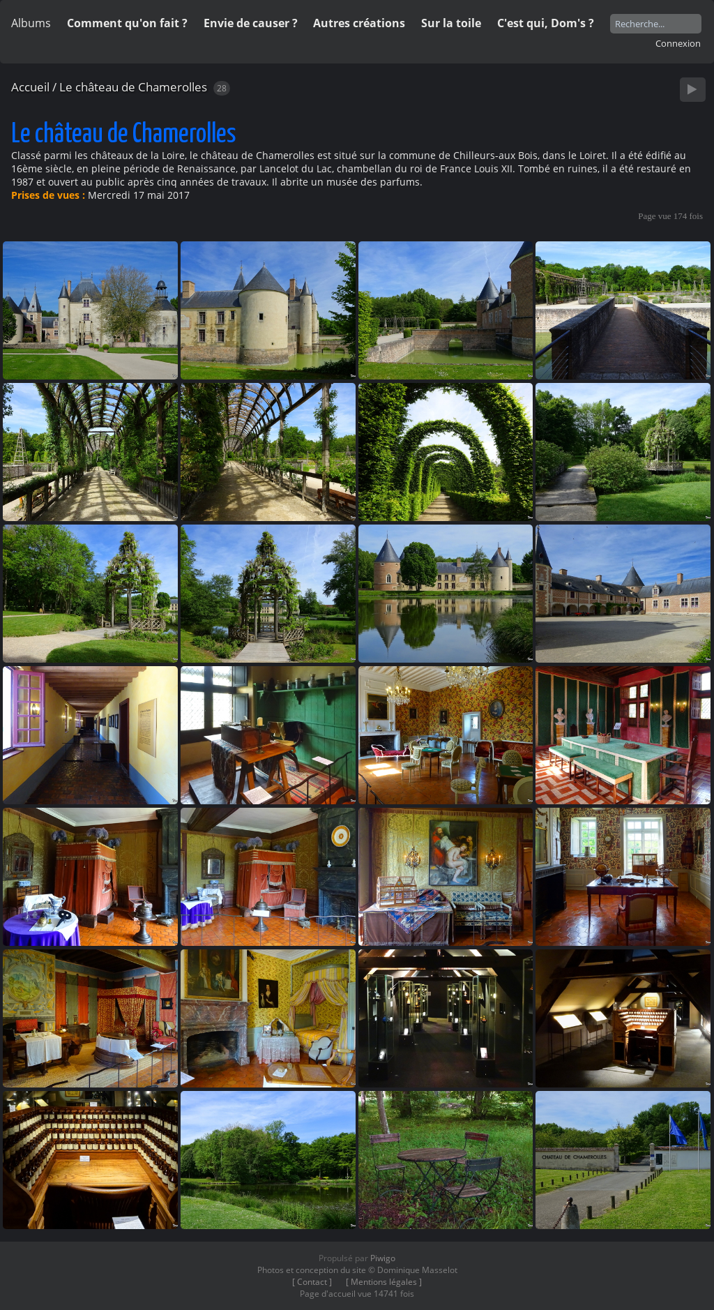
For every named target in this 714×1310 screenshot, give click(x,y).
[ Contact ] (312, 1282)
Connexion (678, 43)
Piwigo (382, 1258)
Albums (31, 23)
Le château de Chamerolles (133, 87)
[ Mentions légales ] (384, 1282)
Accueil (30, 87)
